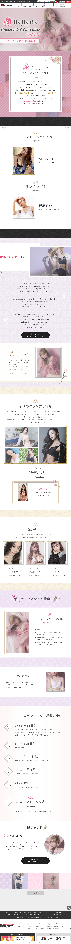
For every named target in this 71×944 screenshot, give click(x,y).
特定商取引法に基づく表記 (53, 923)
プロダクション (21, 924)
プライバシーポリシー (40, 928)
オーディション (21, 923)
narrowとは (38, 923)
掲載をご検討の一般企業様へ (53, 928)
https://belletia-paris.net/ (44, 639)
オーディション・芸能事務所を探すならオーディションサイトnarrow (11, 1)
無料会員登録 (62, 1)
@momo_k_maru (61, 575)
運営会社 (50, 924)
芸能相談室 (63, 6)
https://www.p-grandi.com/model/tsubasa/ (19, 373)
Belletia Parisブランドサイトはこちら (36, 335)
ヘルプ (62, 4)
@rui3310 (50, 162)
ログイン (68, 1)
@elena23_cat (39, 477)
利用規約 (37, 926)
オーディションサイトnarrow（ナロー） (34, 942)
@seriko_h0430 (39, 575)
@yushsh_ (17, 575)
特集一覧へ (35, 893)
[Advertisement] (35, 900)
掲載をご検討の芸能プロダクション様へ (56, 926)
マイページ (30, 923)
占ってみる (52, 1)
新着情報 (29, 926)
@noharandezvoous (54, 209)
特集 (19, 926)
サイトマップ (38, 924)
